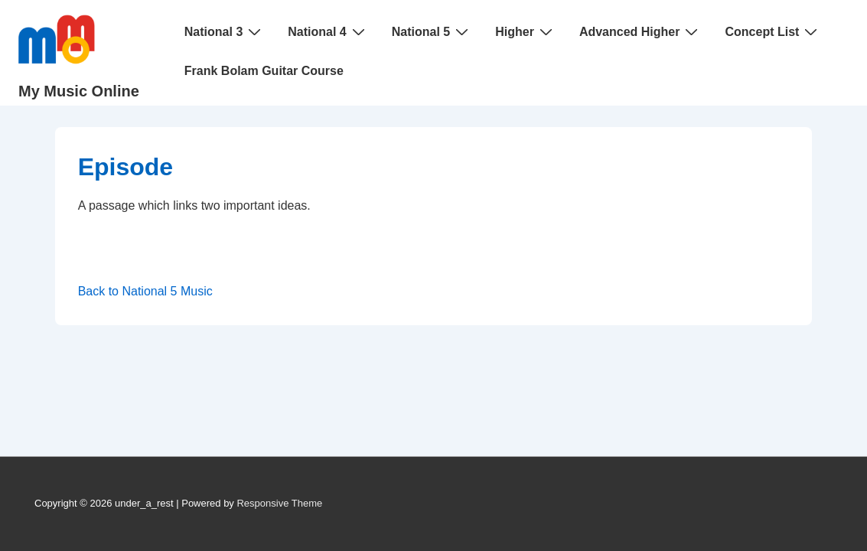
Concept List (773, 31)
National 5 (432, 31)
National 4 (328, 31)
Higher (525, 31)
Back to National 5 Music (145, 291)
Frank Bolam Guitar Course (264, 70)
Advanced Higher (640, 31)
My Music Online (78, 91)
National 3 (224, 31)
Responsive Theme (279, 503)
